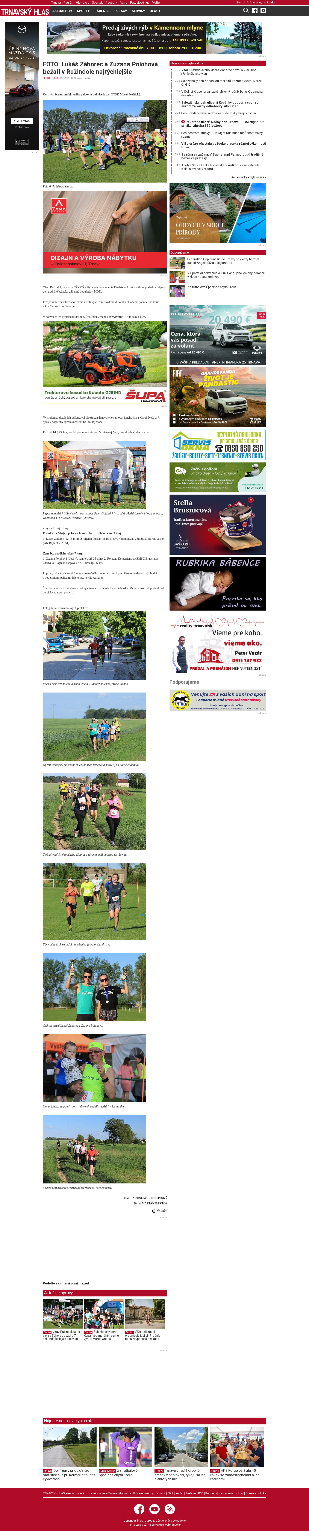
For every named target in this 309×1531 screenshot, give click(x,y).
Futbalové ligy (139, 2)
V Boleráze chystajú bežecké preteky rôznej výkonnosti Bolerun (223, 145)
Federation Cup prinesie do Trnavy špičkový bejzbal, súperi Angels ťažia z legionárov (223, 261)
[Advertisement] (79, 1250)
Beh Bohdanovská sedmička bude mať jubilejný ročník (218, 113)
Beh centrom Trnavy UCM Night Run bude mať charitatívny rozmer (222, 134)
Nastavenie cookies (231, 1493)
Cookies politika (255, 1493)
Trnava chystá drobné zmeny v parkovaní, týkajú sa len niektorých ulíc (180, 1474)
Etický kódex (176, 1493)
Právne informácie (119, 1493)
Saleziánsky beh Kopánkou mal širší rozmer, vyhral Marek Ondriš (102, 1335)
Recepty (111, 2)
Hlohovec (82, 2)
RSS (200, 1493)
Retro (123, 2)
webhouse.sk (173, 1524)
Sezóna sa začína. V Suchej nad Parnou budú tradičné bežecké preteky (222, 156)
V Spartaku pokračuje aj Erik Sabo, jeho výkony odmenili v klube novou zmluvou (226, 275)
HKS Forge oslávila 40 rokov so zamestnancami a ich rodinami (234, 1474)
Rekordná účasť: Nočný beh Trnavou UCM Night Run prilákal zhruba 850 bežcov (223, 124)
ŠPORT (46, 78)
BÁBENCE (102, 11)
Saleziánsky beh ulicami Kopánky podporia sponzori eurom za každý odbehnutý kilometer (221, 104)
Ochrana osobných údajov (149, 1493)
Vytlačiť (159, 1211)
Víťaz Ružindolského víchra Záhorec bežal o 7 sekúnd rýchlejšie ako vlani (61, 1335)
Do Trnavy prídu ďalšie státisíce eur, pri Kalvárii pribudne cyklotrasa (69, 1474)
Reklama (191, 1493)
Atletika (55, 78)
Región (68, 2)
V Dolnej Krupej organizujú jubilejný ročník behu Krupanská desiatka (142, 1335)
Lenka (271, 2)
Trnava (56, 2)
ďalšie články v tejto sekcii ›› (249, 177)
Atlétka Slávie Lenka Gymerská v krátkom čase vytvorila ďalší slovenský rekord (220, 167)
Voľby (156, 2)
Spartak (97, 2)
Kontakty (211, 1493)
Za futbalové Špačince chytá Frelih (211, 287)
